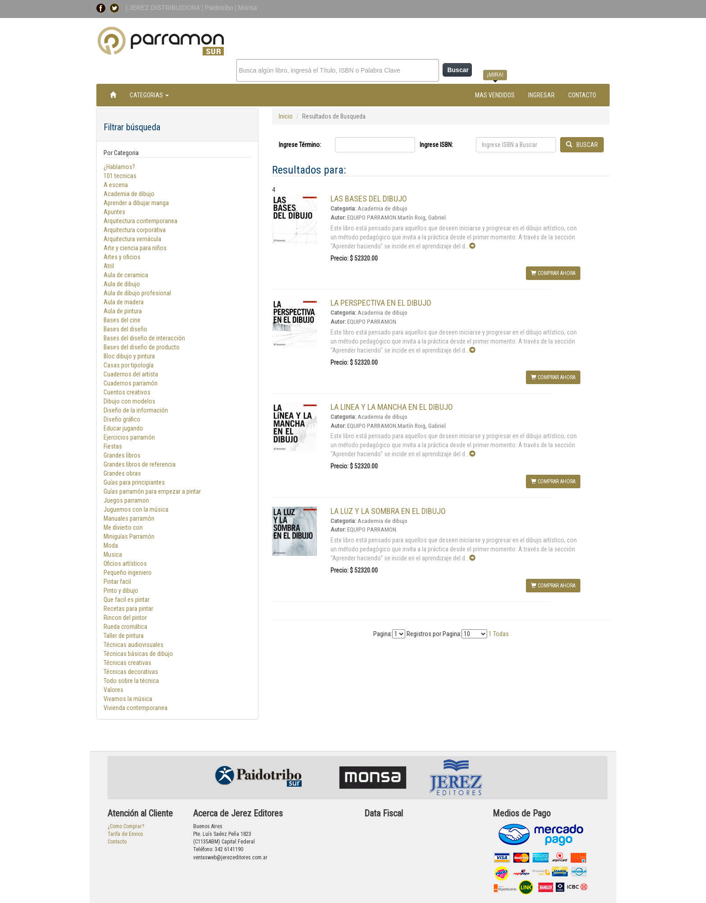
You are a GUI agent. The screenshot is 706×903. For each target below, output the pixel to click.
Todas (501, 633)
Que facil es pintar (126, 599)
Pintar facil (117, 581)
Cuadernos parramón (131, 383)
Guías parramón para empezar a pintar (152, 491)
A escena (116, 184)
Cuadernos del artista (131, 374)
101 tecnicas (120, 175)
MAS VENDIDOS (495, 95)
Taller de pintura (124, 635)
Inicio (286, 116)
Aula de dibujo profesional (137, 293)
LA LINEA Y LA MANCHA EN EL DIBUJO (391, 407)
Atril (109, 266)
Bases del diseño (125, 329)
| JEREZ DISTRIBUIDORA (164, 7)
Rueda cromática (125, 626)
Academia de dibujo (129, 193)
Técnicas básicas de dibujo (138, 653)
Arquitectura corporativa (135, 230)
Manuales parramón (129, 518)
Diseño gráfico (122, 419)
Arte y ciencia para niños (135, 248)
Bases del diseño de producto (142, 347)
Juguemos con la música (136, 509)
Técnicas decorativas (131, 671)
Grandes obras (122, 473)
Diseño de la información (136, 410)
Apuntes (114, 211)
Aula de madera (124, 302)
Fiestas (113, 446)
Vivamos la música (128, 698)
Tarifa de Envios (125, 834)
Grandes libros (122, 455)
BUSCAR (582, 144)
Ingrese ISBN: (436, 144)
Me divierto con (123, 527)
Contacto (117, 842)
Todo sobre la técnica (131, 680)
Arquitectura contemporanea (140, 221)
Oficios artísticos (125, 563)
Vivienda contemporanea (135, 707)
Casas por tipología (129, 365)
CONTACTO (582, 95)
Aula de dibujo (122, 284)
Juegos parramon (126, 500)
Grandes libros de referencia (140, 464)
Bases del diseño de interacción (144, 338)
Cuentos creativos (127, 392)
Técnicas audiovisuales (133, 644)
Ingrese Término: (300, 144)
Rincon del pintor (125, 617)
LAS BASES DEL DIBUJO (368, 198)
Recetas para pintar (128, 608)
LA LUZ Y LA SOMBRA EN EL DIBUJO (388, 511)
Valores (113, 689)
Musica (113, 554)
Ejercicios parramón (129, 437)
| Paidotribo (218, 7)
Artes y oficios (122, 257)
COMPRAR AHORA (553, 273)
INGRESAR (541, 95)
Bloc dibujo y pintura (129, 356)
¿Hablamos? (119, 166)
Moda (111, 545)
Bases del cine (122, 320)
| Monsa (246, 7)
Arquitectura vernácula (132, 239)
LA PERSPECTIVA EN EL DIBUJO (380, 302)
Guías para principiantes (134, 482)
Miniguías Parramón (129, 536)
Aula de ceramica (126, 275)
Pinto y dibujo (121, 590)
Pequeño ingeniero (128, 572)
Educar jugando (123, 428)
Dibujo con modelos (129, 401)
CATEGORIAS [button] (149, 95)
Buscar (457, 69)
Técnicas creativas (127, 662)
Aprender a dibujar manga (136, 202)
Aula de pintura (123, 311)
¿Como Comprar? (126, 826)
